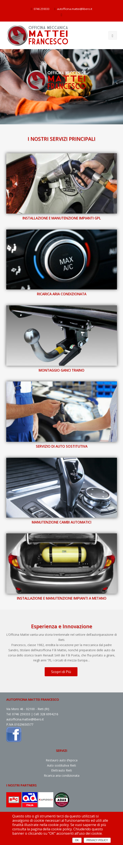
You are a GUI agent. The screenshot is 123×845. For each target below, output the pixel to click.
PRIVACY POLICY (97, 840)
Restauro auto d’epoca (61, 760)
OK (77, 840)
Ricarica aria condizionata (61, 775)
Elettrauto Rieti (61, 770)
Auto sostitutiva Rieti (61, 765)
